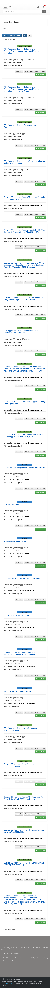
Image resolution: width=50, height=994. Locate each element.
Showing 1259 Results (8, 39)
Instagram (25, 953)
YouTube (28, 953)
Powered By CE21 (8, 983)
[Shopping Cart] (44, 6)
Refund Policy (9, 960)
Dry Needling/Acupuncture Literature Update (22, 578)
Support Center (7, 981)
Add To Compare (40, 71)
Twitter (22, 953)
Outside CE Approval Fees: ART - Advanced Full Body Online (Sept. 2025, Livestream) (24, 798)
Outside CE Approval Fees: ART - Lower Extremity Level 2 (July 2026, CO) (24, 198)
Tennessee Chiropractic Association (6, 941)
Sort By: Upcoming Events (11, 35)
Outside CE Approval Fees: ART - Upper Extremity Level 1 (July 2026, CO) (24, 403)
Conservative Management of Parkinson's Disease (24, 467)
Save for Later (29, 71)
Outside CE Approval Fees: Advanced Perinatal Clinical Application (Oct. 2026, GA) (23, 436)
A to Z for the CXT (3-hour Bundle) (18, 691)
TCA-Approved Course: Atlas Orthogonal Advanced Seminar (20, 729)
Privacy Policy (37, 981)
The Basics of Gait (11, 504)
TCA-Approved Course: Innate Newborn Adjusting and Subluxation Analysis (24, 162)
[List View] (30, 35)
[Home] (10, 6)
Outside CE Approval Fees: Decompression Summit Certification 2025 (21, 765)
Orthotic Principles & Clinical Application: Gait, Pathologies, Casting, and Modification (22, 653)
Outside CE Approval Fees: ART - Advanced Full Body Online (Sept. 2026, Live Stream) (24, 299)
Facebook (19, 953)
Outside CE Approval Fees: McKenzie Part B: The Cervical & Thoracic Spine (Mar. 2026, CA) (24, 231)
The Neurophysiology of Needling (17, 615)
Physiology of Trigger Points (15, 541)
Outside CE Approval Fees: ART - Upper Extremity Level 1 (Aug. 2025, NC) (24, 831)
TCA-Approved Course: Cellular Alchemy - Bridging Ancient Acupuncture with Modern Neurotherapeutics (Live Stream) (21, 89)
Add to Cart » (40, 74)
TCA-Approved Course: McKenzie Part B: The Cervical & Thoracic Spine (23, 332)
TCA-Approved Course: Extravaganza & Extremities (20, 126)
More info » (19, 71)
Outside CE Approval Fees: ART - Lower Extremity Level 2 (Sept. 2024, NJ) (24, 864)
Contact (10, 953)
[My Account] (38, 6)
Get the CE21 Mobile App (22, 981)
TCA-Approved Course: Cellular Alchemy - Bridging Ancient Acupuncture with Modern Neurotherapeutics (21, 51)
